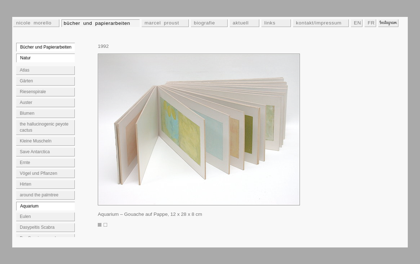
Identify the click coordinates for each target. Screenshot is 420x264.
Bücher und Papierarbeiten (46, 47)
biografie (204, 23)
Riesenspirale (33, 91)
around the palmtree (39, 194)
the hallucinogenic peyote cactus (44, 127)
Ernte (25, 162)
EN (357, 23)
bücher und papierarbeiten (97, 23)
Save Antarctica (35, 151)
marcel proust (162, 23)
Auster (26, 102)
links (269, 23)
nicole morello (33, 23)
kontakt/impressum (319, 23)
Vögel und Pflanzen (38, 173)
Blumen (27, 113)
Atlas (24, 70)
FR (371, 23)
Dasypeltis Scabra (37, 227)
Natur (25, 57)
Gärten (26, 80)
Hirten (25, 184)
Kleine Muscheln (35, 141)
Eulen (25, 216)
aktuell (241, 23)
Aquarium (29, 206)
